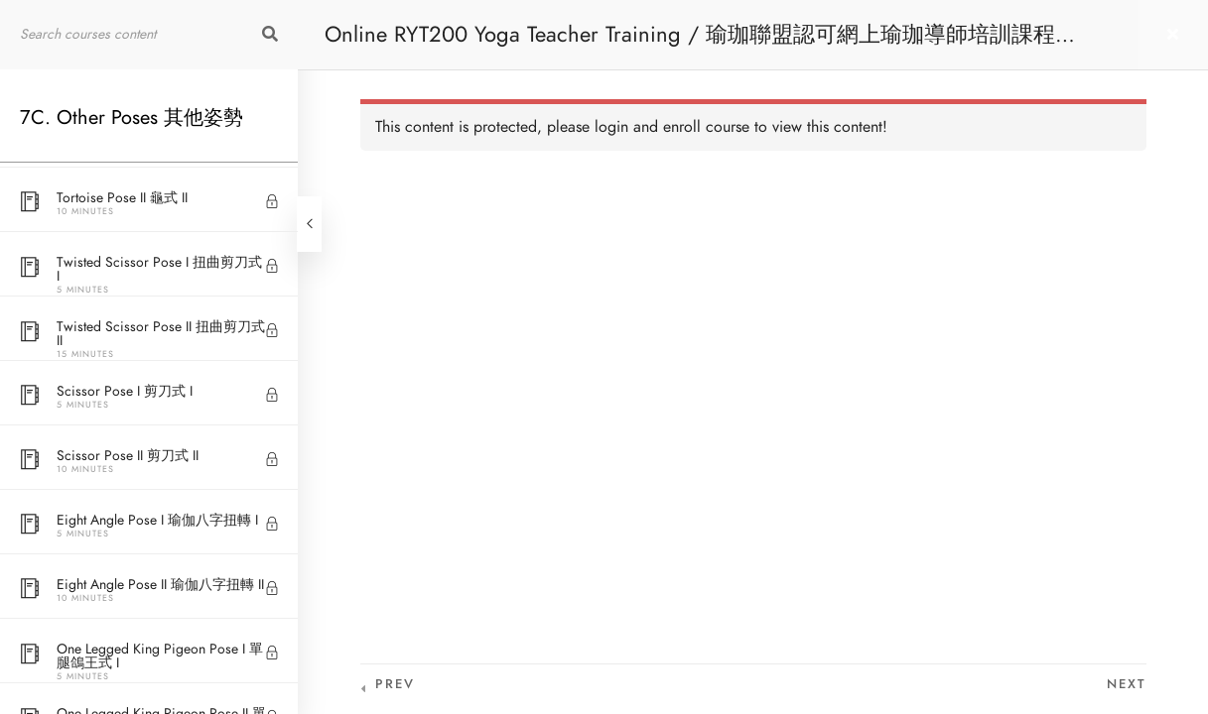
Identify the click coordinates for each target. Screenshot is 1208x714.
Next (1126, 684)
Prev (395, 684)
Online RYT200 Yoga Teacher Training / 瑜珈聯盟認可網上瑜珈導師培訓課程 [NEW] (690, 44)
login (611, 127)
